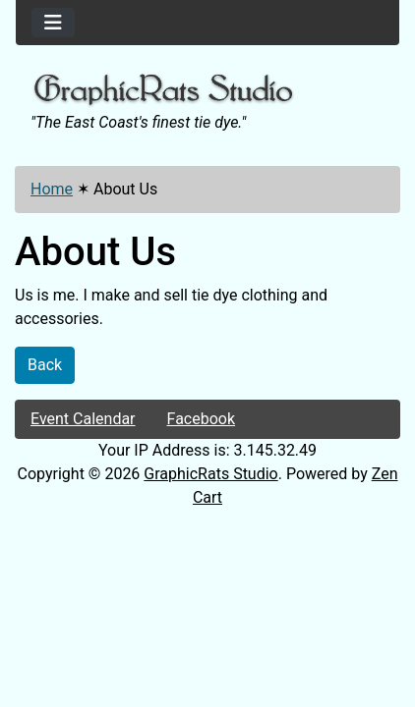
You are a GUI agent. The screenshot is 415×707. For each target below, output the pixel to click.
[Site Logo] (207, 91)
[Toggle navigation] (53, 22)
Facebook (201, 418)
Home (51, 189)
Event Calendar (83, 418)
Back (45, 364)
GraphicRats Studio (210, 473)
